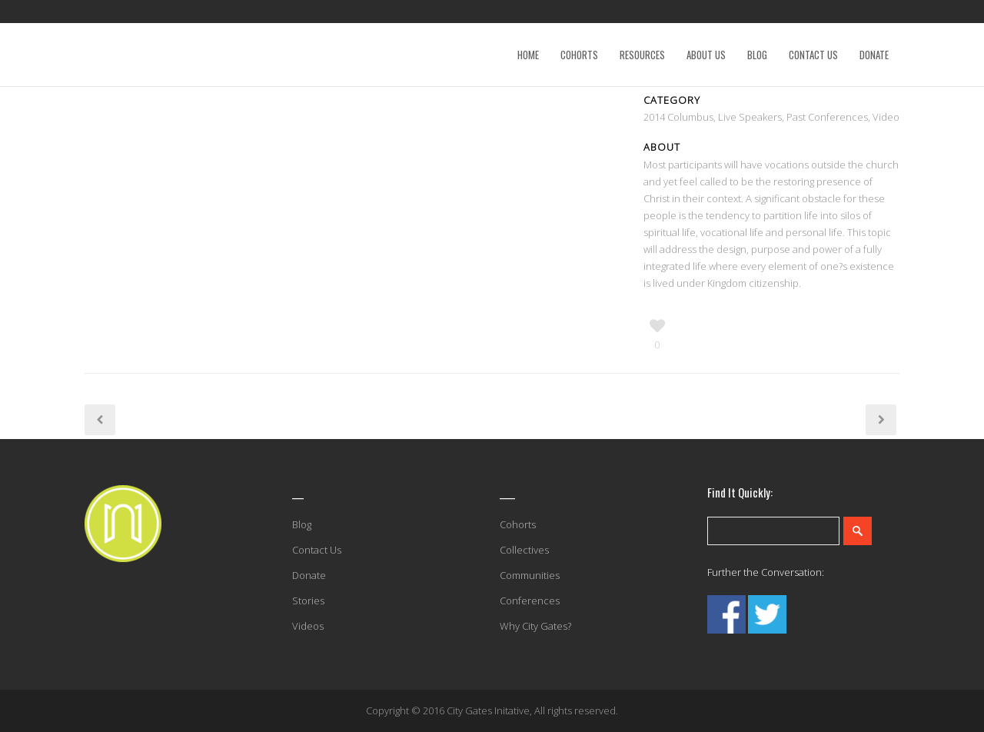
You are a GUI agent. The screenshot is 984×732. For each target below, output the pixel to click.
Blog (301, 524)
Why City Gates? (535, 626)
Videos (308, 626)
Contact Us (316, 550)
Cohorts (518, 524)
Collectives (524, 550)
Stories (308, 600)
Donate (309, 575)
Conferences (530, 600)
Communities (530, 575)
